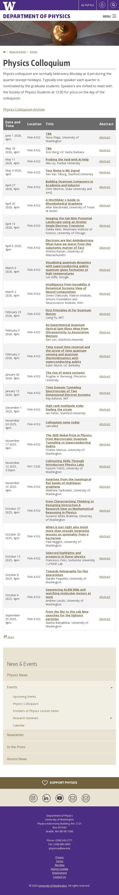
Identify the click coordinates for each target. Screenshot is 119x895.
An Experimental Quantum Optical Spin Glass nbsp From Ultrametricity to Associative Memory (67, 330)
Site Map (60, 865)
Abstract (104, 137)
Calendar (19, 725)
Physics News (17, 675)
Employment (59, 873)
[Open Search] (113, 5)
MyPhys (87, 5)
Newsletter (15, 735)
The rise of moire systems (65, 373)
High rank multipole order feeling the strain (65, 407)
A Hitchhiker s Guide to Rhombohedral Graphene (64, 201)
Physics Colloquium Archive (24, 109)
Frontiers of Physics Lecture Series (36, 711)
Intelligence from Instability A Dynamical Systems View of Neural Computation (68, 288)
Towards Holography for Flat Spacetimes (67, 573)
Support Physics (59, 783)
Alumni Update (59, 869)
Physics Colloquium (26, 704)
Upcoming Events (24, 697)
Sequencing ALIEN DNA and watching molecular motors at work (68, 593)
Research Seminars (25, 718)
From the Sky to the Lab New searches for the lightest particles (67, 615)
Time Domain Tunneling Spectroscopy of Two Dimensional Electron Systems (68, 391)
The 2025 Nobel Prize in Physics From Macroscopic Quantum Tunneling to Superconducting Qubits (69, 440)
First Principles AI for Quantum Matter (68, 312)
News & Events (17, 52)
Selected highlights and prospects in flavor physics (65, 554)
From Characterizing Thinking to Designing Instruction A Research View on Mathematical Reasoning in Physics (70, 506)
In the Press (16, 747)
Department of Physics (36, 16)
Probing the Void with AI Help (67, 159)
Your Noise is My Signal (63, 170)
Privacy (60, 857)
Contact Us (59, 877)
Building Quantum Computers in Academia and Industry (69, 183)
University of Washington (52, 885)
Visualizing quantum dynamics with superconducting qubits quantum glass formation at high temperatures (68, 267)
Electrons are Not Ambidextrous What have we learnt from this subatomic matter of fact (69, 244)
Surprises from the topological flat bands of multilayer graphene (68, 483)
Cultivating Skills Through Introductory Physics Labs (65, 462)
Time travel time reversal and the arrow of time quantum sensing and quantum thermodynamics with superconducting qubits (68, 354)
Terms (59, 861)
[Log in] (102, 5)
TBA (49, 134)
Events (33, 52)
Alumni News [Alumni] (17, 759)
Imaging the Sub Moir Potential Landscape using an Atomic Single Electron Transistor (69, 222)
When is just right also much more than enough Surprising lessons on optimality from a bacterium (67, 532)
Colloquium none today (63, 422)
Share (9, 637)
